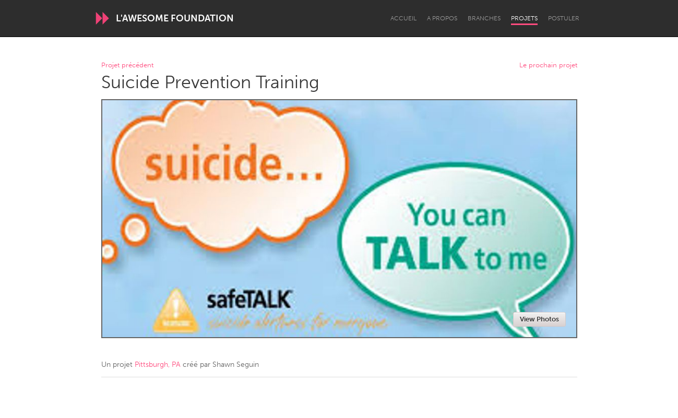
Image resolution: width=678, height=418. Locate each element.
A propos (442, 18)
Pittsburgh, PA (158, 364)
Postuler (563, 18)
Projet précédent (127, 65)
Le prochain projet (548, 65)
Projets (524, 18)
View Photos (539, 319)
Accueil (403, 18)
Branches (484, 18)
